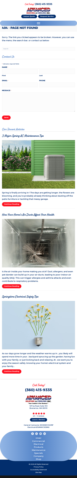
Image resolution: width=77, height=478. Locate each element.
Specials (38, 452)
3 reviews (40, 414)
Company (39, 455)
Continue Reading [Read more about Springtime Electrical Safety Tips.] (11, 370)
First (4, 75)
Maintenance (38, 449)
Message (6, 90)
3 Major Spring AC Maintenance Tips (23, 134)
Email (5, 80)
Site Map (38, 471)
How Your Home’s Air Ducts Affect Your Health (28, 213)
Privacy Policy (38, 465)
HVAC (38, 437)
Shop (38, 458)
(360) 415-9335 (43, 4)
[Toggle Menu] (38, 23)
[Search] (38, 48)
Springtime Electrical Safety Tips (20, 295)
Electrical (38, 443)
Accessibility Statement (38, 468)
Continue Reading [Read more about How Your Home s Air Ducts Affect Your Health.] (11, 285)
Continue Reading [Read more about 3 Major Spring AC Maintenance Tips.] (11, 203)
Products (38, 446)
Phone (42, 80)
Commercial (38, 440)
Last (41, 75)
